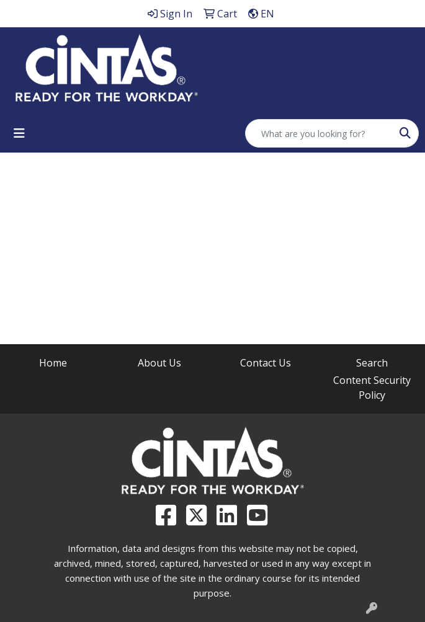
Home (53, 363)
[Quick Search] (319, 133)
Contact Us (265, 363)
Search (372, 363)
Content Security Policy (372, 387)
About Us (159, 363)
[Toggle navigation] (19, 133)
